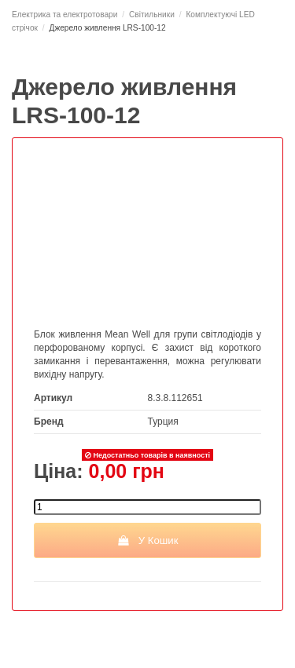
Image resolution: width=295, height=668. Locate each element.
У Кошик (147, 540)
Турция (163, 421)
